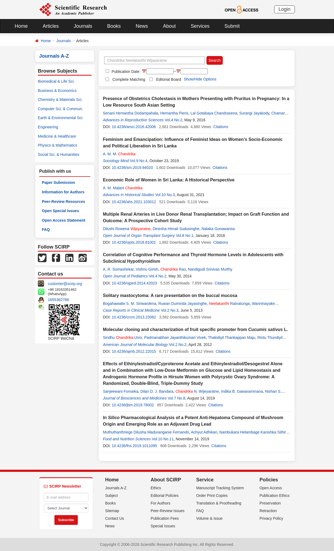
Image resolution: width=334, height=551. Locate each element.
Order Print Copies (212, 495)
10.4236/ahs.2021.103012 (134, 202)
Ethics (156, 488)
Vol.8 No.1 (184, 235)
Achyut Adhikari (204, 432)
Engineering (48, 127)
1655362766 (58, 300)
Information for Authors (63, 192)
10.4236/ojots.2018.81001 (134, 242)
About (169, 26)
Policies (268, 479)
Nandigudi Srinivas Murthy (210, 269)
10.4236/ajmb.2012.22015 (134, 351)
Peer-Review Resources (63, 201)
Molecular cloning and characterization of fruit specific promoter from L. (195, 329)
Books (114, 26)
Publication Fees (165, 518)
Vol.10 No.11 (163, 439)
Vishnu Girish (147, 269)
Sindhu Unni (122, 337)
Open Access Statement (63, 220)
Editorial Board (168, 79)
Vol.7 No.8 (176, 398)
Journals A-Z (116, 488)
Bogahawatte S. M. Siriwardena (129, 303)
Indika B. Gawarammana (242, 391)
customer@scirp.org (65, 283)
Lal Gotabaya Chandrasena (213, 113)
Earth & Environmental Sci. (60, 118)
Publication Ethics (274, 495)
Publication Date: (125, 71)
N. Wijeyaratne (197, 391)
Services (200, 26)
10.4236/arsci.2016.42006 (134, 127)
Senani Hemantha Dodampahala (130, 113)
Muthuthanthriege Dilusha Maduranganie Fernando (146, 432)
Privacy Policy (271, 518)
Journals (83, 26)
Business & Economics (57, 90)
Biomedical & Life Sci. (56, 81)
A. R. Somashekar (118, 269)
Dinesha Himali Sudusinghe (176, 229)
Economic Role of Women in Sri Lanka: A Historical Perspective (168, 180)
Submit (232, 26)
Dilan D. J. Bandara (156, 391)
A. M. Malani (123, 188)
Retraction (268, 511)
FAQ (46, 229)
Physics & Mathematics (57, 145)
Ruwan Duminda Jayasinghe (182, 303)
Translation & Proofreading (218, 503)
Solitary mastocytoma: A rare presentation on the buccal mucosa (170, 295)
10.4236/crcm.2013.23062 (134, 317)
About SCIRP (166, 479)
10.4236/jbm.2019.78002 (133, 405)
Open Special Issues (60, 211)
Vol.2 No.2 (178, 344)
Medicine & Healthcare (57, 136)
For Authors (160, 503)
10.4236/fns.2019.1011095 (134, 446)
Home (21, 26)
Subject (111, 495)
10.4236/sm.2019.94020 (132, 167)
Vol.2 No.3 (169, 310)
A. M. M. (119, 154)
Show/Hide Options (200, 79)
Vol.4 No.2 (173, 120)
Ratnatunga (229, 303)
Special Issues (163, 526)
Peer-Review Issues (168, 511)
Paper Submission (58, 182)
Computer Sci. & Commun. (60, 109)
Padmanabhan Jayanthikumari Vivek (175, 337)
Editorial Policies (165, 495)
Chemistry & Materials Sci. (60, 99)
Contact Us (114, 518)
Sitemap (112, 511)
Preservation (270, 503)
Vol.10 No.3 (165, 195)
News (142, 26)
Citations (220, 127)
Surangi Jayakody (254, 113)
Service (205, 479)
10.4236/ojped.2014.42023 (134, 283)
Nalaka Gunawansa (218, 229)
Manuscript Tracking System (220, 488)
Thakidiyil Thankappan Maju (231, 337)
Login (284, 9)
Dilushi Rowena (126, 229)
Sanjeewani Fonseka (120, 391)
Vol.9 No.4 (138, 161)
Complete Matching (128, 79)
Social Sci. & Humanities (58, 154)
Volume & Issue (209, 518)
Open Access (270, 488)
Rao (173, 269)
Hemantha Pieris (174, 113)
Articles (51, 26)
